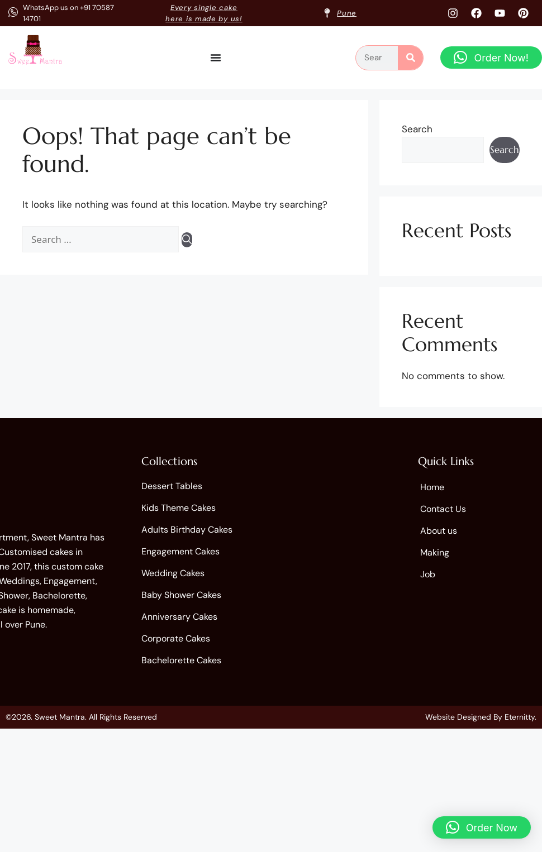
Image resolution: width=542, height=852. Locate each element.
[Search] (410, 58)
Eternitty (520, 717)
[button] (491, 57)
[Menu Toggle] (215, 57)
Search (417, 129)
